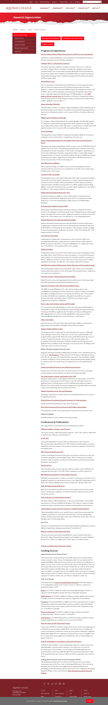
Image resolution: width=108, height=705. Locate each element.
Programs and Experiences (51, 38)
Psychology (44, 602)
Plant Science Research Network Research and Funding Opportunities (63, 407)
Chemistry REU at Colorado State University (55, 63)
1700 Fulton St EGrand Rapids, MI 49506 (19, 691)
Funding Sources (47, 44)
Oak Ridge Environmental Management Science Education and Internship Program (68, 265)
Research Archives (20, 45)
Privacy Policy (87, 696)
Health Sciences (46, 596)
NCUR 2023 (45, 438)
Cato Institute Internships (49, 236)
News (42, 696)
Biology (43, 590)
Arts (71, 2)
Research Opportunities (21, 48)
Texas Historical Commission (50, 163)
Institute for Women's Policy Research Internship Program (60, 286)
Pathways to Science (47, 414)
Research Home (19, 38)
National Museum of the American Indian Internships (58, 220)
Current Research (20, 41)
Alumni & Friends (44, 2)
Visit (70, 693)
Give (36, 2)
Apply (30, 2)
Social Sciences (45, 618)
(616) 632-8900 (16, 695)
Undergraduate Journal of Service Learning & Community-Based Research (65, 509)
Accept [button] (89, 701)
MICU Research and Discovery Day (52, 452)
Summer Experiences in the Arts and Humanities (56, 391)
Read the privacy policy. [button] (60, 701)
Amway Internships (47, 320)
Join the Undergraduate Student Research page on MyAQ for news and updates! (67, 54)
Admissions (57, 8)
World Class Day (46, 465)
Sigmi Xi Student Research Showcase (53, 486)
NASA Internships (47, 249)
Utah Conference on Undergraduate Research (56, 497)
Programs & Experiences (53, 50)
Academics (44, 8)
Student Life (83, 8)
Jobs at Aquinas (59, 693)
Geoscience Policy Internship (50, 174)
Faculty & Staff (63, 2)
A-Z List (43, 690)
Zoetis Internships (47, 131)
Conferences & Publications (55, 422)
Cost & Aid (70, 8)
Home (16, 29)
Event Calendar (45, 693)
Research (29, 29)
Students (54, 2)
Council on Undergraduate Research (66, 582)
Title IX (86, 690)
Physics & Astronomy (48, 612)
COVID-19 (86, 693)
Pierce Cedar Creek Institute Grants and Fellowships (58, 304)
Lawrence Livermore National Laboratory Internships (58, 277)
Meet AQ (95, 8)
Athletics (77, 2)
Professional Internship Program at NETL (54, 206)
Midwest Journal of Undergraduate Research (55, 531)
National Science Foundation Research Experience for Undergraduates (63, 400)
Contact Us (58, 696)
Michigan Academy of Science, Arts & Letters (55, 429)
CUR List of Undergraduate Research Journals (56, 546)
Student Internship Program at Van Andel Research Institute (61, 367)
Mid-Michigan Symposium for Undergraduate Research (59, 475)
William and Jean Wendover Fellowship (53, 118)
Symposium (18, 51)
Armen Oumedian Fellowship (50, 104)
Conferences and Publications (73, 38)
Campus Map (73, 696)
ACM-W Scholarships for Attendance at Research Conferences (61, 641)
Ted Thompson (54, 355)
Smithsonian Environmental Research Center (55, 193)
